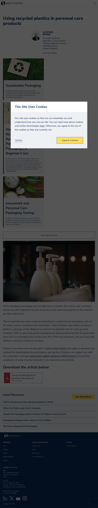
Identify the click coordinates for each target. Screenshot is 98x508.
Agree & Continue (70, 140)
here (42, 125)
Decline (18, 140)
